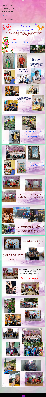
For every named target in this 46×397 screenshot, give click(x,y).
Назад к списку (5, 15)
